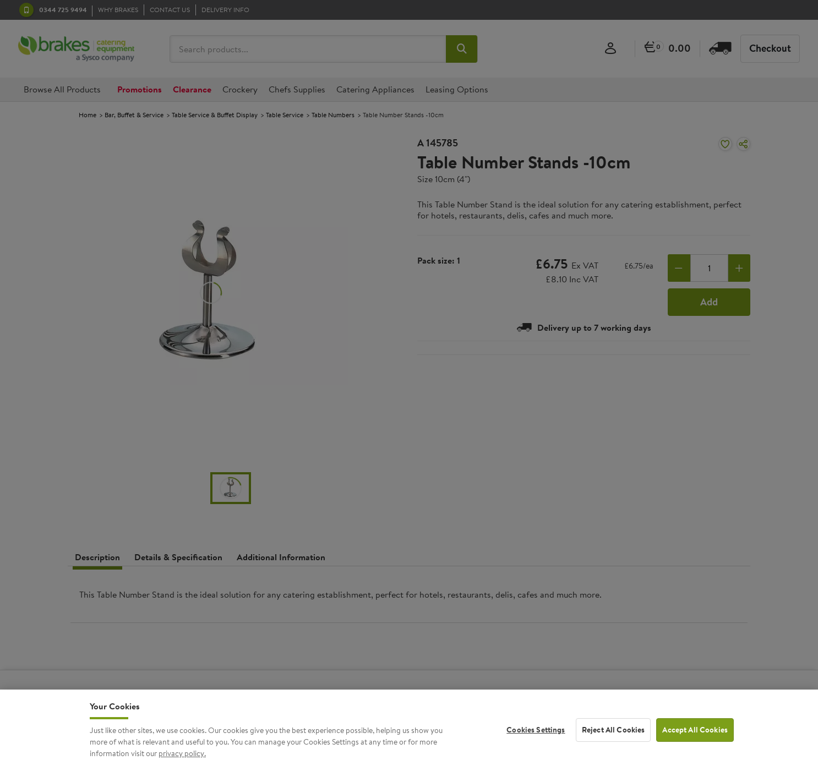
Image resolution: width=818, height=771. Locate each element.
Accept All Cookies (695, 740)
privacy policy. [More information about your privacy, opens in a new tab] (182, 764)
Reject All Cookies (613, 740)
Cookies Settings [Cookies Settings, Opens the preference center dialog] (535, 740)
